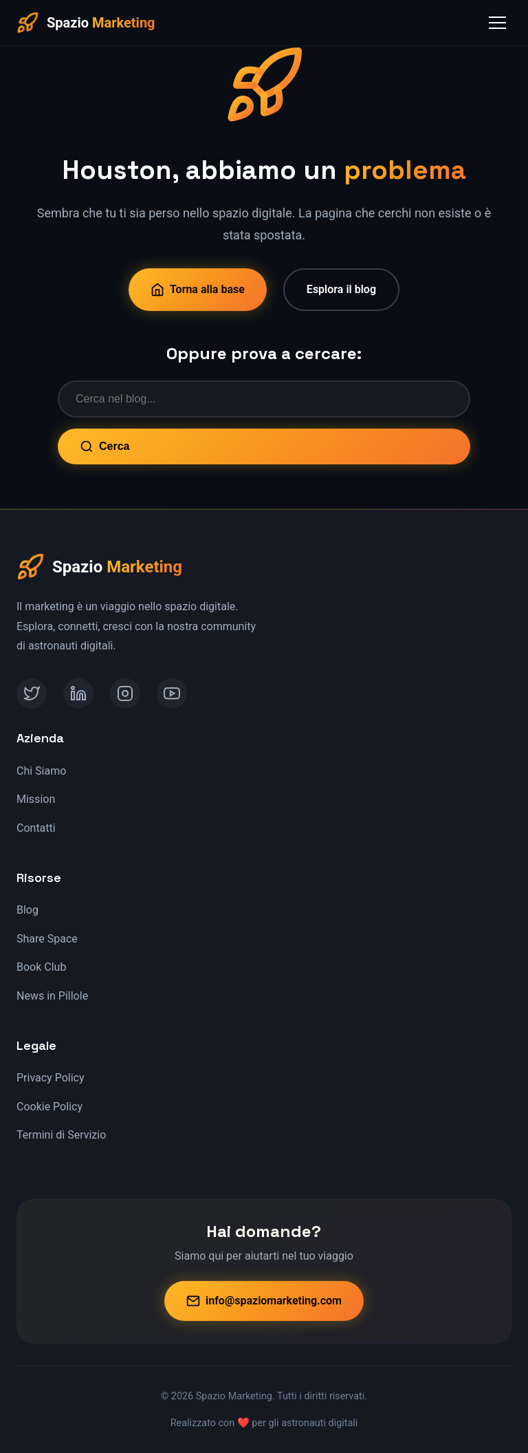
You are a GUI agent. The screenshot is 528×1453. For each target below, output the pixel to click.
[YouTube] (172, 693)
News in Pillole (52, 995)
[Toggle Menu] (497, 22)
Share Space (47, 938)
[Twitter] (31, 693)
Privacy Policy (50, 1077)
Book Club (41, 966)
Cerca (104, 446)
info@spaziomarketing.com (264, 1301)
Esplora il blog (341, 289)
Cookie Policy (49, 1106)
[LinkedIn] (78, 693)
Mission (35, 799)
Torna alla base (198, 290)
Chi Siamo (41, 770)
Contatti (36, 828)
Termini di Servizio (61, 1134)
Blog (27, 909)
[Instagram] (125, 693)
